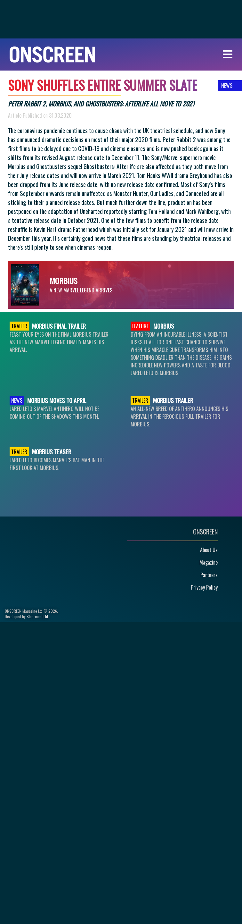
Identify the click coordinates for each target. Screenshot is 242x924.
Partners (209, 575)
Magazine (208, 562)
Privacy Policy (204, 587)
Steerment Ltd (37, 616)
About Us (209, 550)
